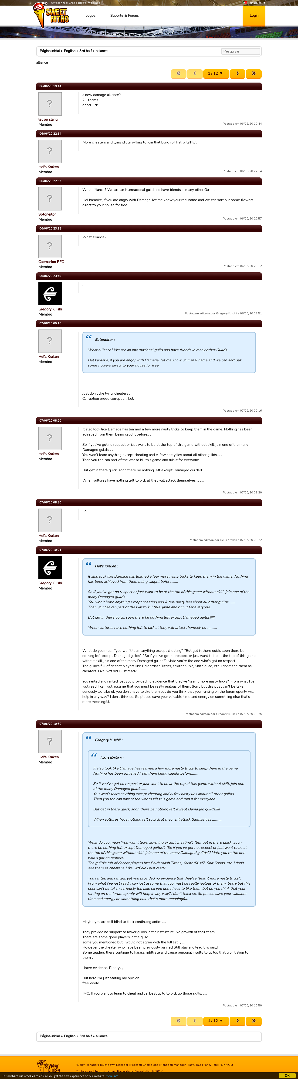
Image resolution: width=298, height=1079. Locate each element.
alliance (102, 50)
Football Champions (144, 1065)
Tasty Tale (194, 1065)
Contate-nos (84, 1071)
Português (252, 3)
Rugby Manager (87, 1065)
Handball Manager (173, 1065)
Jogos (90, 15)
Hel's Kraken (48, 167)
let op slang (48, 119)
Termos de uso (105, 1071)
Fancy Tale (210, 1065)
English (69, 50)
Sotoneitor (47, 214)
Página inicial (50, 50)
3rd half (85, 50)
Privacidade (125, 1071)
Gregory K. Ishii (50, 309)
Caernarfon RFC (51, 261)
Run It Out (226, 1065)
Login (254, 15)
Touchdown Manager (114, 1065)
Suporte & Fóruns (124, 15)
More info (112, 1077)
